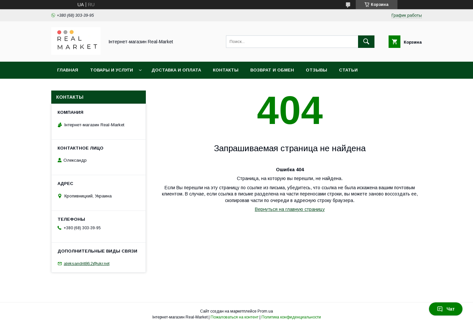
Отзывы (316, 70)
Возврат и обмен (272, 70)
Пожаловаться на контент (235, 317)
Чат (446, 309)
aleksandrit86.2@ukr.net (86, 263)
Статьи (348, 70)
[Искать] (366, 41)
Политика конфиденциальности (291, 317)
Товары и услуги (111, 70)
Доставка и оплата (176, 70)
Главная (67, 70)
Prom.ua (265, 311)
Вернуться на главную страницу (290, 209)
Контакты (225, 70)
